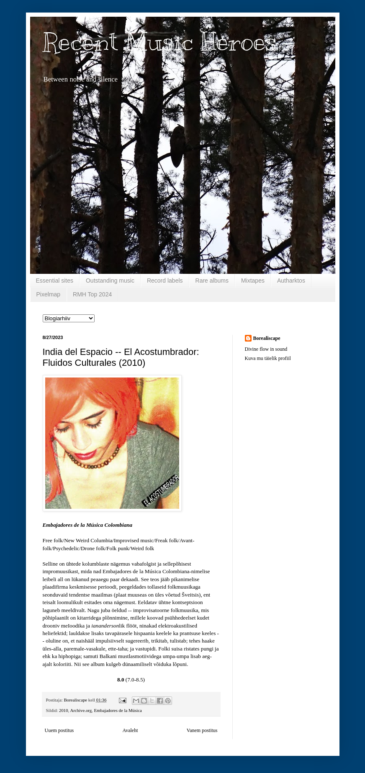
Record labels (165, 280)
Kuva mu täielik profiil (268, 358)
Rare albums (212, 280)
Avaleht (130, 730)
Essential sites (54, 280)
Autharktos (291, 280)
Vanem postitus (202, 730)
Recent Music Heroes (160, 41)
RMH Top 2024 (92, 294)
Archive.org (81, 710)
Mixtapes (253, 280)
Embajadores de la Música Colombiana (88, 525)
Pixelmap (48, 294)
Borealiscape (266, 338)
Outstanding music (110, 280)
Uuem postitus (59, 730)
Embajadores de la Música (117, 710)
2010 (63, 710)
